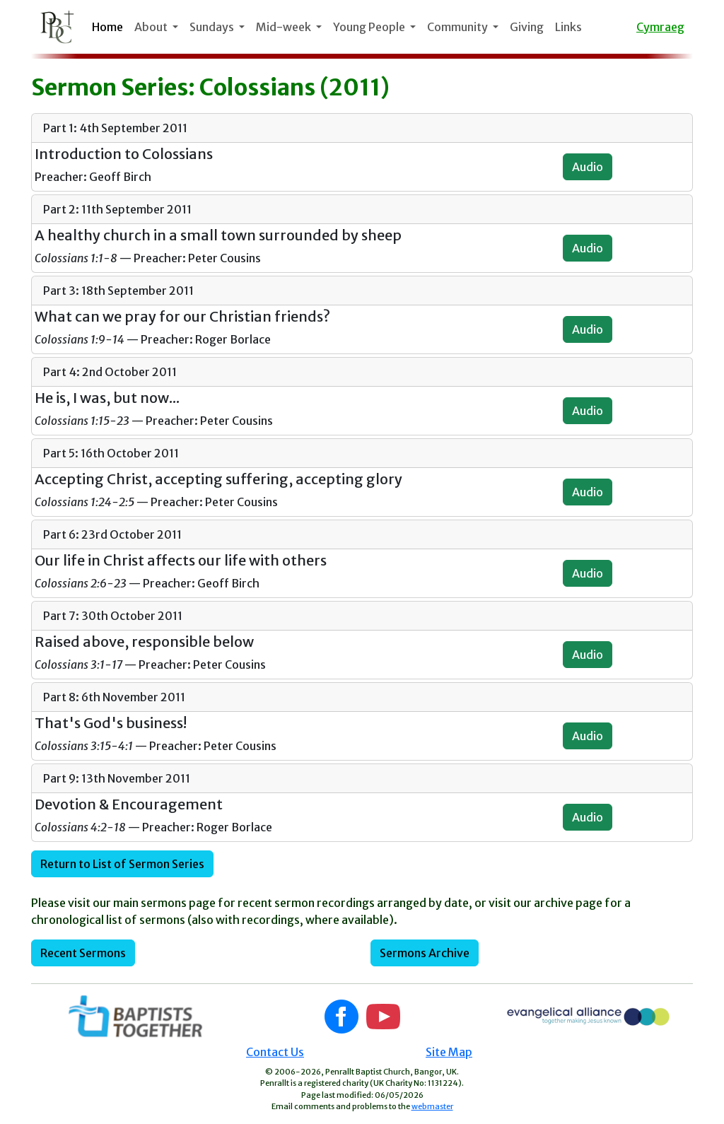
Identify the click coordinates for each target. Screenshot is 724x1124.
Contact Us (275, 1052)
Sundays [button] (212, 27)
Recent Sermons (83, 953)
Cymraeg (660, 27)
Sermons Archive (424, 953)
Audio (587, 167)
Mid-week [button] (284, 27)
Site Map (449, 1052)
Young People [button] (370, 27)
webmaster (432, 1106)
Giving (527, 27)
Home (107, 27)
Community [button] (458, 27)
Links (568, 27)
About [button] (152, 27)
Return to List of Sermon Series (122, 864)
